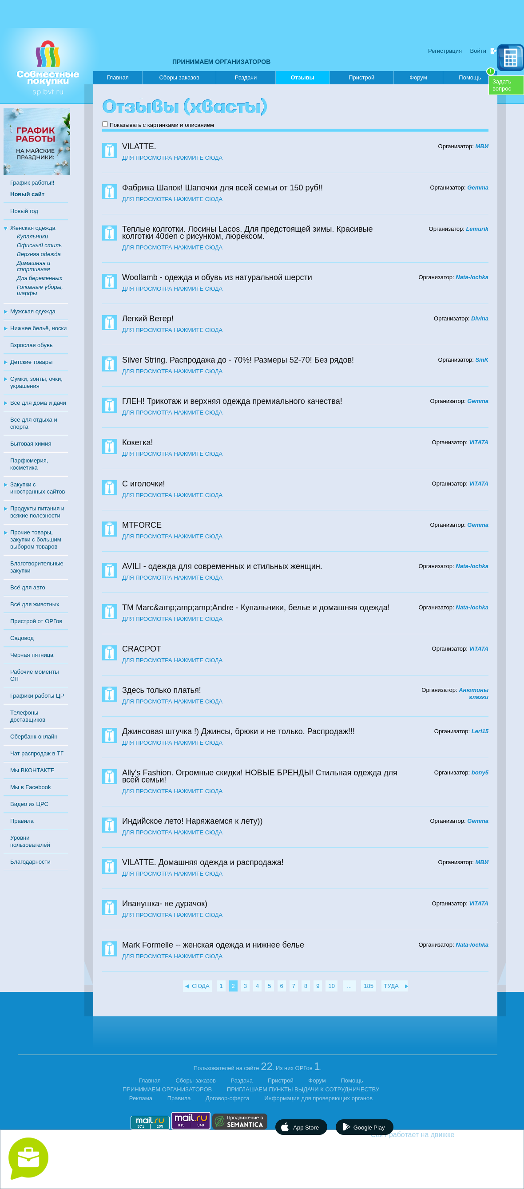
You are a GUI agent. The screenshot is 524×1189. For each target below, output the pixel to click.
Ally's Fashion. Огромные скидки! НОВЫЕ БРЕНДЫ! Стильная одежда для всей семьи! (259, 776)
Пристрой (361, 77)
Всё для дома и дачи (38, 402)
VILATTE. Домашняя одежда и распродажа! (203, 862)
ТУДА (391, 986)
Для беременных (39, 278)
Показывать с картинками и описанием (162, 125)
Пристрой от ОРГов (36, 621)
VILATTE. (139, 146)
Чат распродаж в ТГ (37, 753)
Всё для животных (34, 604)
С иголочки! (143, 483)
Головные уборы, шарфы (40, 290)
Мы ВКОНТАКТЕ (32, 770)
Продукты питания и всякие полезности (37, 512)
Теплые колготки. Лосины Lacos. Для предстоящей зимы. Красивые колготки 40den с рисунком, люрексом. (247, 233)
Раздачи (246, 77)
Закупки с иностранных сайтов (37, 488)
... (349, 986)
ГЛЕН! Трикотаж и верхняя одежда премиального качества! (232, 401)
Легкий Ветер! (148, 318)
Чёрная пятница (31, 655)
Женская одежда (33, 228)
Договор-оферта (228, 1098)
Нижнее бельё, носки (38, 328)
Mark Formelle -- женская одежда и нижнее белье (213, 944)
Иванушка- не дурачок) (164, 903)
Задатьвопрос (501, 85)
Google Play (369, 1127)
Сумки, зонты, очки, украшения (36, 382)
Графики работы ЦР (37, 695)
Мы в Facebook (30, 787)
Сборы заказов (179, 77)
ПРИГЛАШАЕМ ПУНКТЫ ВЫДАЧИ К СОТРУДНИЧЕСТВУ (303, 1089)
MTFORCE (142, 525)
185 (368, 986)
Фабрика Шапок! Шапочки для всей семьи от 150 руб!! (222, 187)
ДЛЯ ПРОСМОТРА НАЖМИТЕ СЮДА (172, 157)
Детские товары (31, 362)
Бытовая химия (31, 443)
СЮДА (200, 986)
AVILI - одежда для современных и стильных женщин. (222, 566)
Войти (478, 50)
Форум (418, 77)
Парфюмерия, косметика (29, 464)
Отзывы (302, 79)
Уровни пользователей (30, 841)
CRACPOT (141, 648)
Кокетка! (137, 442)
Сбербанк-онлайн (33, 736)
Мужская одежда (33, 311)
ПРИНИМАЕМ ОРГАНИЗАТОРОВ (221, 61)
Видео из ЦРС (29, 804)
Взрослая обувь (31, 345)
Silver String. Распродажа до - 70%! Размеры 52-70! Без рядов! (238, 360)
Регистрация (445, 50)
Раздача (242, 1080)
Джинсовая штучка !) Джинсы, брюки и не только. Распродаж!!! (238, 731)
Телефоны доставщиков (27, 716)
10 (331, 986)
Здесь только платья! (161, 690)
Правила (22, 821)
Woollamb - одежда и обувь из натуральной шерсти (217, 277)
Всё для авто (27, 587)
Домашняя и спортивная (33, 266)
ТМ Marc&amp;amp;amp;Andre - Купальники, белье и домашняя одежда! (256, 607)
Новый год (24, 211)
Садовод (22, 638)
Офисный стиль (39, 245)
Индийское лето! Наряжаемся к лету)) (192, 821)
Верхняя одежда (39, 254)
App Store (306, 1127)
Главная (117, 77)
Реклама (140, 1098)
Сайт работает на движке (432, 1134)
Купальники (32, 236)
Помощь (477, 76)
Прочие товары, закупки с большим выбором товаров (35, 539)
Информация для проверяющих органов (318, 1098)
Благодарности (30, 861)
